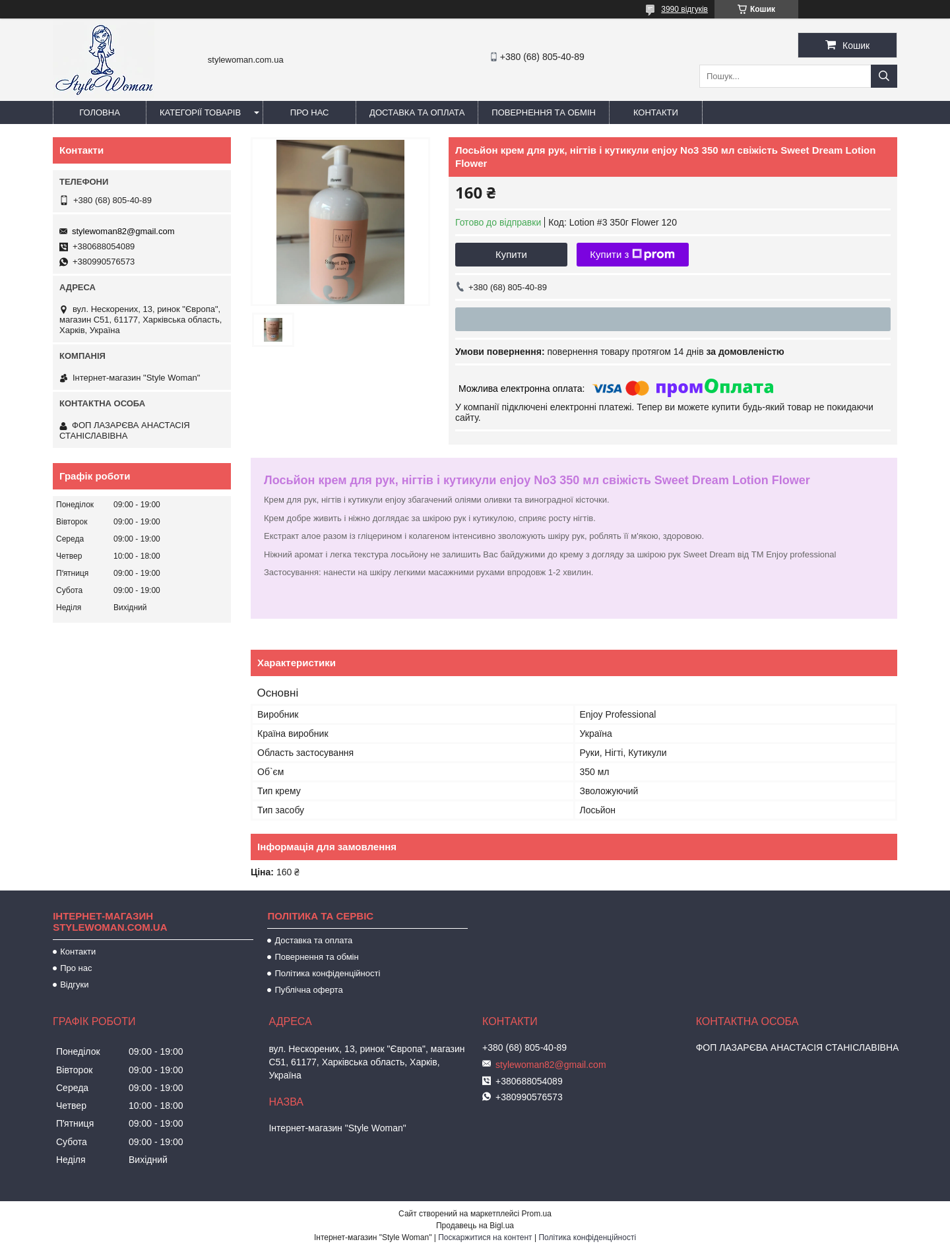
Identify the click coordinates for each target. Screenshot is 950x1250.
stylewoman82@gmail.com (123, 231)
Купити (511, 254)
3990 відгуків (684, 9)
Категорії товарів (200, 112)
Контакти (655, 112)
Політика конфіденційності (327, 973)
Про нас (309, 112)
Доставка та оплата (416, 112)
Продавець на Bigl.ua (475, 1225)
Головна (99, 112)
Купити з (632, 255)
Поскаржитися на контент (485, 1237)
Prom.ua (537, 1213)
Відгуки (74, 984)
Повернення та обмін (543, 112)
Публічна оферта (308, 990)
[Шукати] (884, 76)
